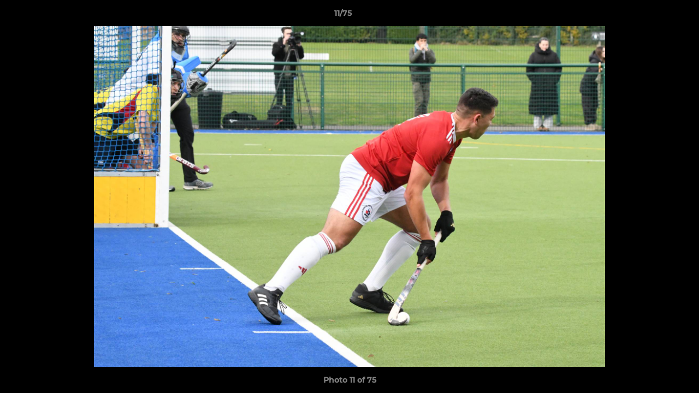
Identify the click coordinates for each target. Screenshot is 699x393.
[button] (653, 16)
